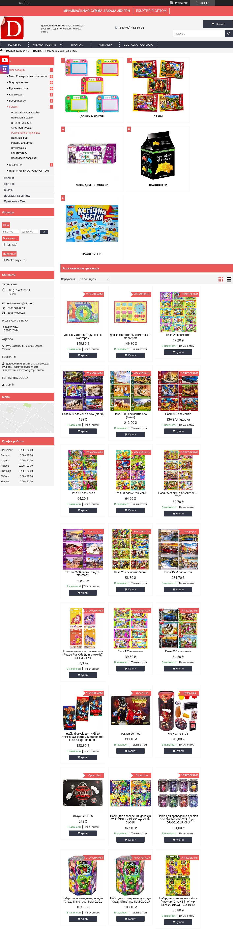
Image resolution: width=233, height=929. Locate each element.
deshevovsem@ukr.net (19, 303)
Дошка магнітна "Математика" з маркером (125, 267)
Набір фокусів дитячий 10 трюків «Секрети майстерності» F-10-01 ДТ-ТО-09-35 (212, 508)
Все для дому (17, 100)
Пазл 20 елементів (168, 265)
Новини (9, 178)
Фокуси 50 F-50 (81, 588)
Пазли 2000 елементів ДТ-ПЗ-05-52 (125, 425)
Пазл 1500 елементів (212, 424)
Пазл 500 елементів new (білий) (212, 267)
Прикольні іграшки (22, 117)
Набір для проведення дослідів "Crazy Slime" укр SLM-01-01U (168, 674)
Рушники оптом (18, 88)
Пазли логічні (147, 184)
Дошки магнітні (88, 116)
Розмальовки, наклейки (25, 112)
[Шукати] (229, 33)
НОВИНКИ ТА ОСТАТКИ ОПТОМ (29, 170)
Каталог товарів (44, 44)
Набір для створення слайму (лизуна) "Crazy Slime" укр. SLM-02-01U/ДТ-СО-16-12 (212, 674)
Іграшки (37, 50)
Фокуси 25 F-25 (169, 588)
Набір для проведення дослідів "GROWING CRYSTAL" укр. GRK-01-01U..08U (81, 675)
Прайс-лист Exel (14, 201)
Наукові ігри (88, 184)
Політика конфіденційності (190, 925)
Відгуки (8, 189)
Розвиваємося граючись (25, 132)
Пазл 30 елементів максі (213, 345)
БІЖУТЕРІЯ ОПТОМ (151, 11)
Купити (82, 286)
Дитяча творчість (21, 122)
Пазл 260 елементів (169, 503)
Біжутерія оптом (19, 82)
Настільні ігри (19, 137)
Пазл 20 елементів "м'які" (168, 424)
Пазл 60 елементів (168, 345)
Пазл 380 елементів (125, 345)
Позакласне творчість (24, 157)
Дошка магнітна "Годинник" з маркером (81, 267)
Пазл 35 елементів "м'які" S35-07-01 (80, 425)
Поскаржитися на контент (159, 925)
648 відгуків (181, 2)
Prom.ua (135, 921)
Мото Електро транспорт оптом (28, 76)
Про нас (77, 44)
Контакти (105, 44)
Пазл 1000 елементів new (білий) (81, 346)
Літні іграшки (19, 147)
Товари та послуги (17, 50)
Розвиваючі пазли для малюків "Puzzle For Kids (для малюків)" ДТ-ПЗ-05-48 (81, 506)
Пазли (146, 116)
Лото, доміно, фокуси (205, 116)
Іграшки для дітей (21, 142)
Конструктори (19, 152)
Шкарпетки (15, 164)
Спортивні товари (21, 127)
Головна (14, 44)
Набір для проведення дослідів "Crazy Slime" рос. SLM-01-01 (124, 674)
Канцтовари (16, 94)
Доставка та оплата (138, 44)
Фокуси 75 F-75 (125, 588)
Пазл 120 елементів (125, 503)
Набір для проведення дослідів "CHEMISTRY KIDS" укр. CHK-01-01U (212, 592)
